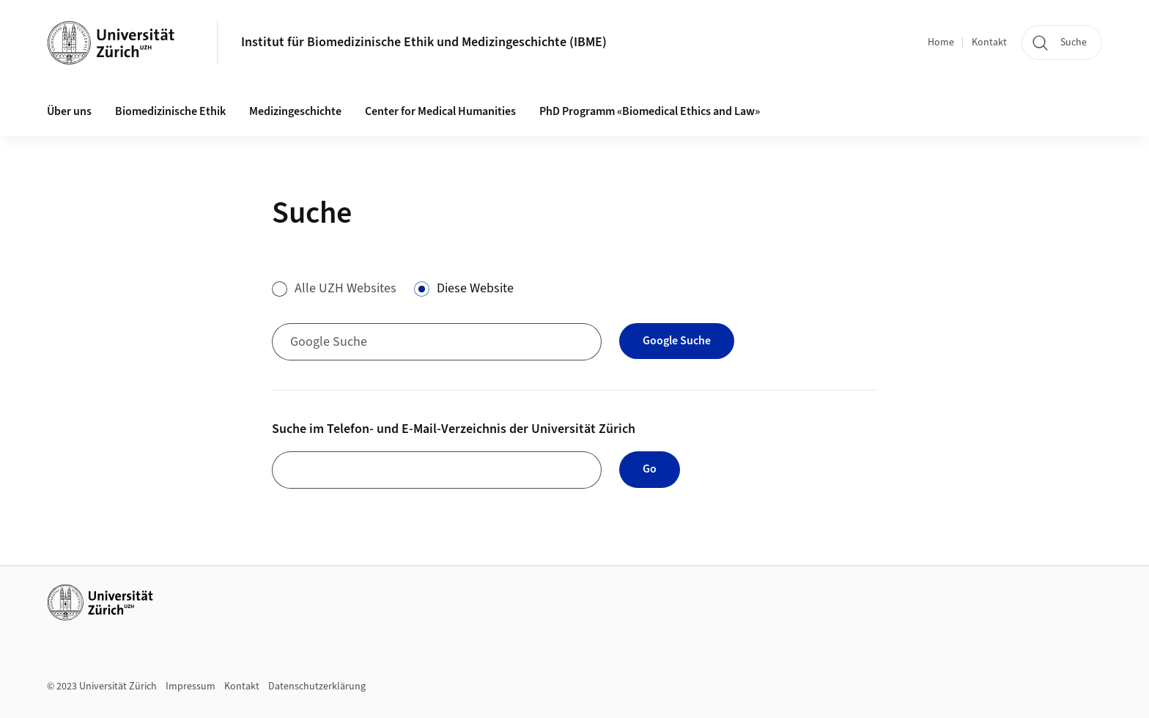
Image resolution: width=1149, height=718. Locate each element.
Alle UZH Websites (345, 288)
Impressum (190, 686)
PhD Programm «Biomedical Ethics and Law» (649, 111)
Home (941, 42)
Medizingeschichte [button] (295, 111)
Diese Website (475, 288)
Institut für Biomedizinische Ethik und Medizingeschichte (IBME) (424, 42)
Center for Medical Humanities (440, 111)
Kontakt (989, 42)
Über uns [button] (69, 111)
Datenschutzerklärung (317, 686)
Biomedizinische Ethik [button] (170, 111)
